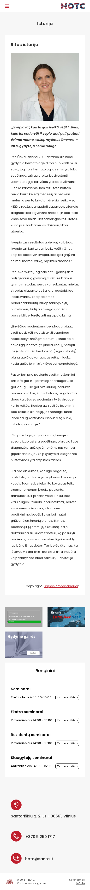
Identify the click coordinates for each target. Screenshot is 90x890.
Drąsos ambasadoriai (61, 586)
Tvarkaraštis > (67, 697)
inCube (80, 883)
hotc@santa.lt (39, 859)
